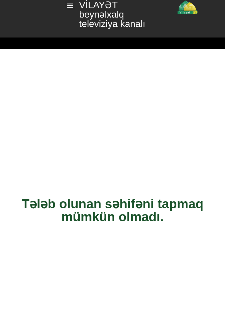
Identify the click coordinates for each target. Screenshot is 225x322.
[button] (70, 5)
